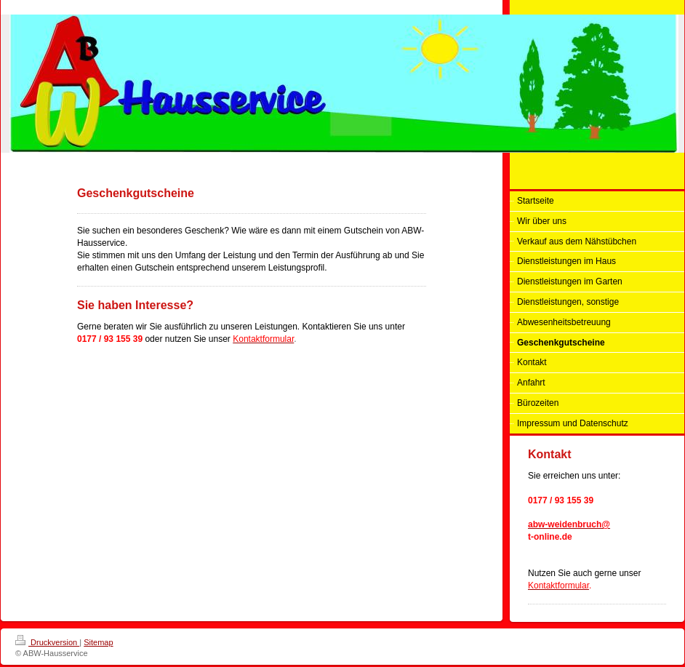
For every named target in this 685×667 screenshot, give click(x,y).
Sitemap (98, 642)
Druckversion (47, 642)
